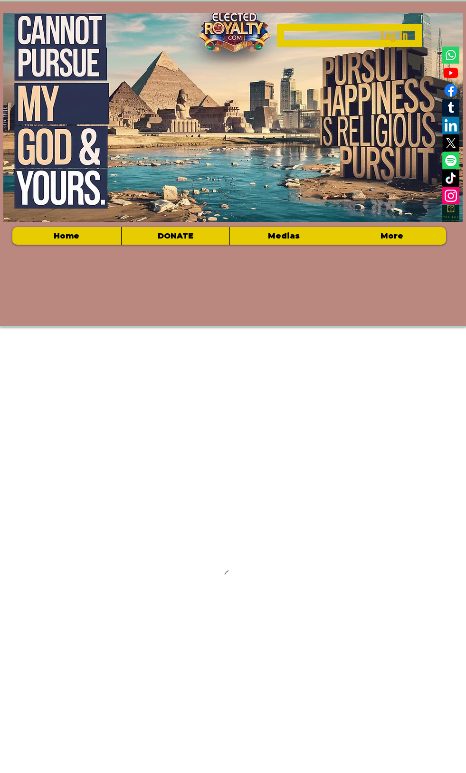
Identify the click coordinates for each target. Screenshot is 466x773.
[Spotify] (450, 160)
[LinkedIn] (450, 125)
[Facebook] (450, 90)
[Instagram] (450, 195)
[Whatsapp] (450, 55)
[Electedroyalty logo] (450, 213)
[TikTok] (450, 178)
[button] (283, 236)
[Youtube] (450, 72)
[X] (450, 143)
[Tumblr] (450, 107)
